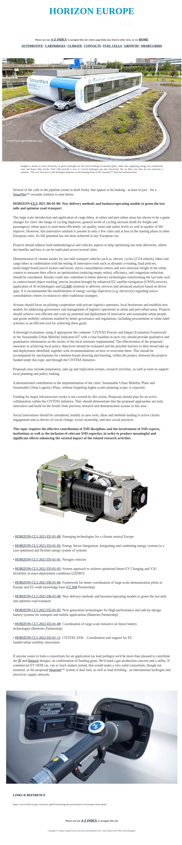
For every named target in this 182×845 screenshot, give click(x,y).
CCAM (66, 286)
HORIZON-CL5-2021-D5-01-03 (38, 569)
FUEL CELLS (112, 46)
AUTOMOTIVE (32, 46)
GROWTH (131, 46)
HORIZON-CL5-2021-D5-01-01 (38, 559)
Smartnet (55, 670)
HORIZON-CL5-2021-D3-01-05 (38, 546)
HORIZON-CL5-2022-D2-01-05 (38, 610)
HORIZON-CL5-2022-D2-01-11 (37, 638)
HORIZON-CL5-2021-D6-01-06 (38, 582)
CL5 (34, 204)
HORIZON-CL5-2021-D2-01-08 (38, 536)
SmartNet (19, 194)
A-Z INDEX (59, 39)
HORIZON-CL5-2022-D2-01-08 (38, 624)
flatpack (33, 661)
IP (19, 661)
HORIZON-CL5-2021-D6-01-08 (38, 596)
